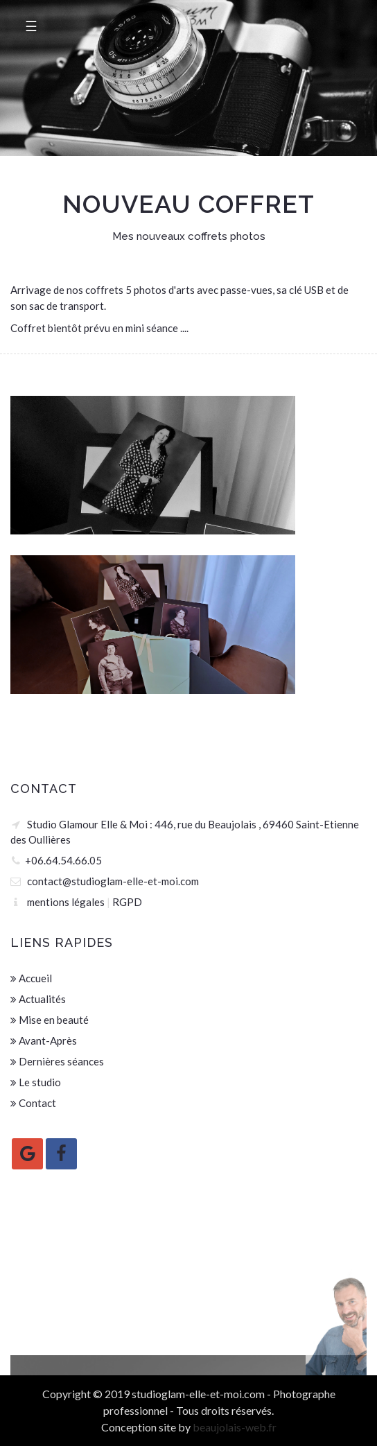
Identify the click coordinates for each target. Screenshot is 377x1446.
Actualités (38, 999)
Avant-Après (43, 1040)
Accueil (31, 978)
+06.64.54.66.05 (63, 860)
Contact (33, 1103)
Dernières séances (57, 1061)
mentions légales (66, 902)
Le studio (35, 1082)
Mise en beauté (49, 1019)
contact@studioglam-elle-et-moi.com (113, 881)
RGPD (127, 902)
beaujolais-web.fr (235, 1427)
